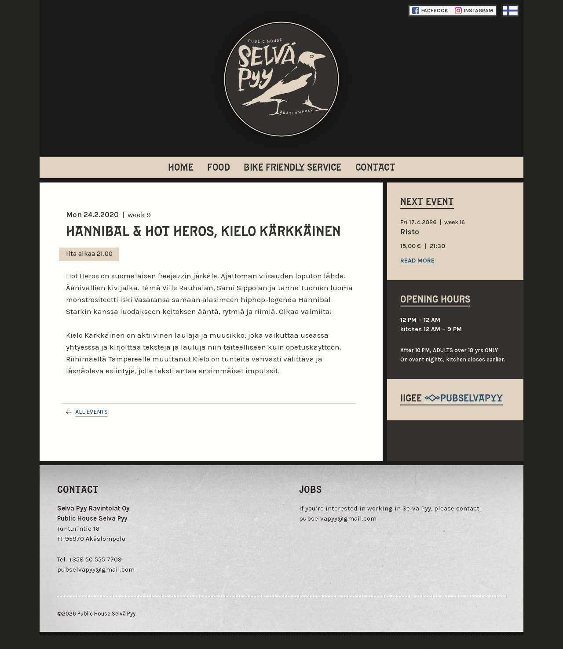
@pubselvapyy (463, 397)
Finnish (510, 10)
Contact (375, 166)
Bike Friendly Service (292, 166)
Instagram (474, 10)
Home (180, 166)
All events (91, 412)
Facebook (430, 10)
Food (218, 166)
